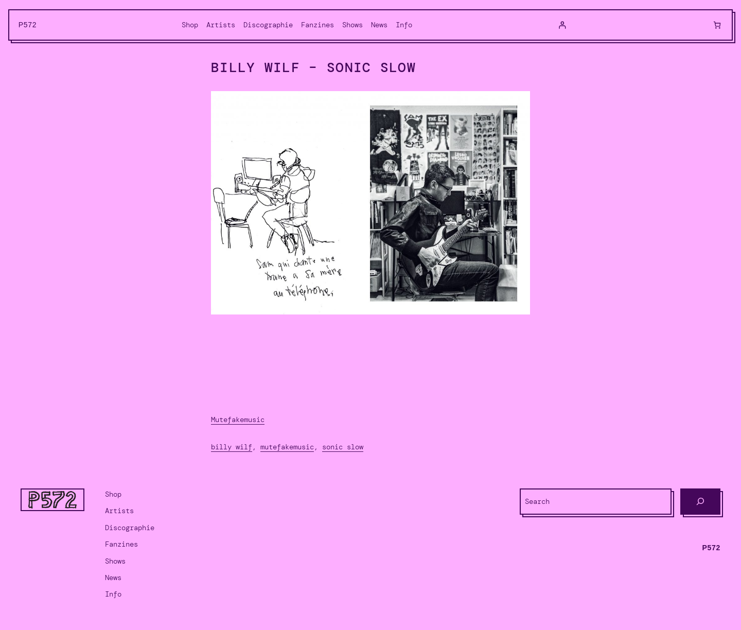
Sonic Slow (342, 446)
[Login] (562, 25)
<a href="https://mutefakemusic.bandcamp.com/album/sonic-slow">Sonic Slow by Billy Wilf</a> (370, 364)
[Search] (700, 501)
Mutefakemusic (237, 419)
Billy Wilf (231, 446)
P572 (28, 25)
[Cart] (717, 25)
